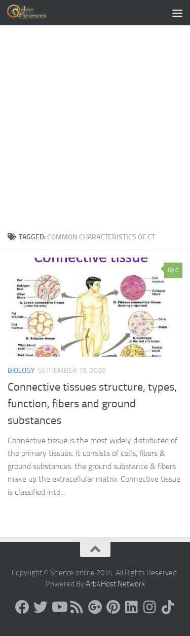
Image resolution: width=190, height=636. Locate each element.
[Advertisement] (95, 125)
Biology (21, 370)
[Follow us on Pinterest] (113, 607)
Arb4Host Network (115, 583)
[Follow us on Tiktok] (168, 607)
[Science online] (22, 607)
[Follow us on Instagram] (150, 607)
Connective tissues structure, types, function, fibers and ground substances (92, 403)
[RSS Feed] (77, 607)
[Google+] (95, 607)
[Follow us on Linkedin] (132, 607)
